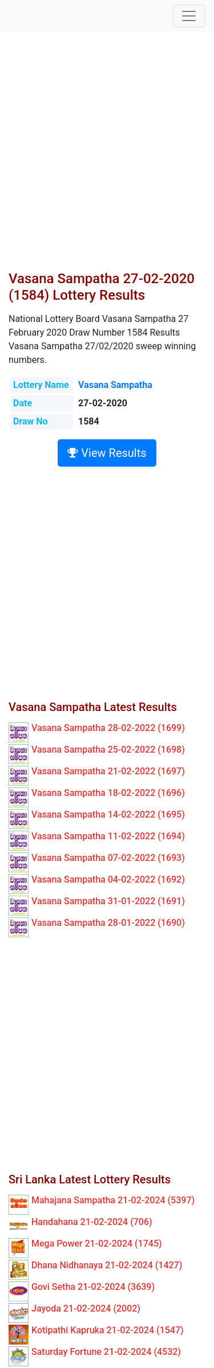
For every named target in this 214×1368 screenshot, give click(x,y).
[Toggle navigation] (189, 16)
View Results (106, 453)
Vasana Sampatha (115, 384)
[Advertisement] (107, 158)
